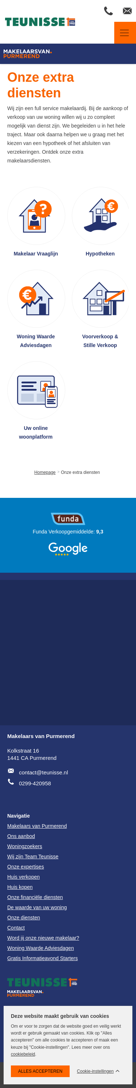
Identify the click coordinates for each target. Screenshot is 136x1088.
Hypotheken (100, 254)
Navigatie (121, 33)
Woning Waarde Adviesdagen (36, 341)
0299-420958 (35, 783)
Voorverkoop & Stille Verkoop (100, 341)
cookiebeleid (23, 1054)
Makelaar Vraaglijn (36, 254)
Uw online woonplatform (36, 432)
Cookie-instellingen (95, 1071)
